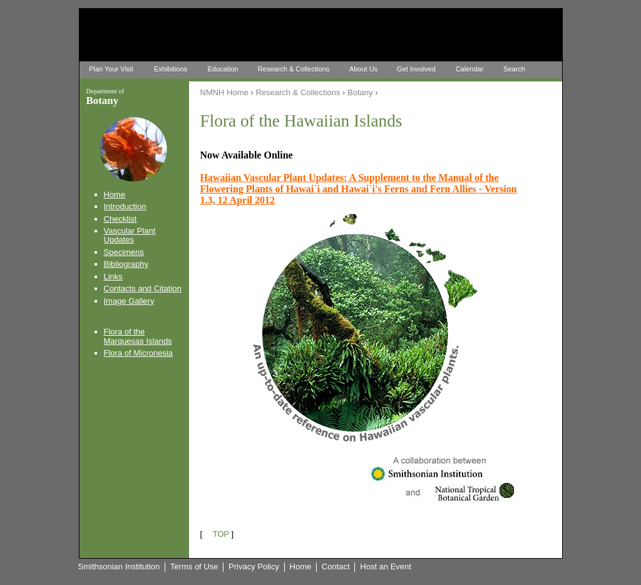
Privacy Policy (253, 566)
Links (113, 276)
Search (514, 69)
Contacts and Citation (143, 288)
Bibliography (126, 264)
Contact (336, 566)
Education (223, 69)
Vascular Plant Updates (130, 235)
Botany (359, 92)
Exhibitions (170, 69)
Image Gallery (129, 301)
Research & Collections (293, 69)
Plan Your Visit (111, 69)
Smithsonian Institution (119, 566)
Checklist (120, 219)
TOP (221, 534)
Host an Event (385, 566)
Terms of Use (194, 566)
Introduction (125, 206)
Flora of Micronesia (138, 353)
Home (115, 194)
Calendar (470, 69)
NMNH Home (224, 92)
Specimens (124, 252)
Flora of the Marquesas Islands (138, 336)
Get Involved (416, 69)
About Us (363, 69)
